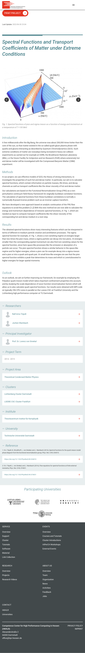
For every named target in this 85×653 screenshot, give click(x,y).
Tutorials (6, 544)
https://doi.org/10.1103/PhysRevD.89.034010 (20, 459)
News (45, 584)
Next (78, 100)
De (73, 5)
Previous (6, 100)
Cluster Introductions (51, 540)
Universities (7, 614)
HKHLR (5, 610)
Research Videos (9, 579)
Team (45, 575)
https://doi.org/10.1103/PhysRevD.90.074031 (20, 474)
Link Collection (8, 557)
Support (5, 536)
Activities (46, 588)
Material (6, 553)
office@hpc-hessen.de (12, 638)
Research (7, 566)
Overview (6, 532)
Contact (6, 605)
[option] (42, 99)
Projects (5, 575)
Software (6, 549)
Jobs (44, 596)
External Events (49, 549)
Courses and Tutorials (52, 536)
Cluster (5, 540)
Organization (48, 579)
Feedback (46, 592)
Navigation (78, 5)
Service (6, 527)
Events (46, 527)
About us (47, 566)
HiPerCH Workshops (51, 544)
